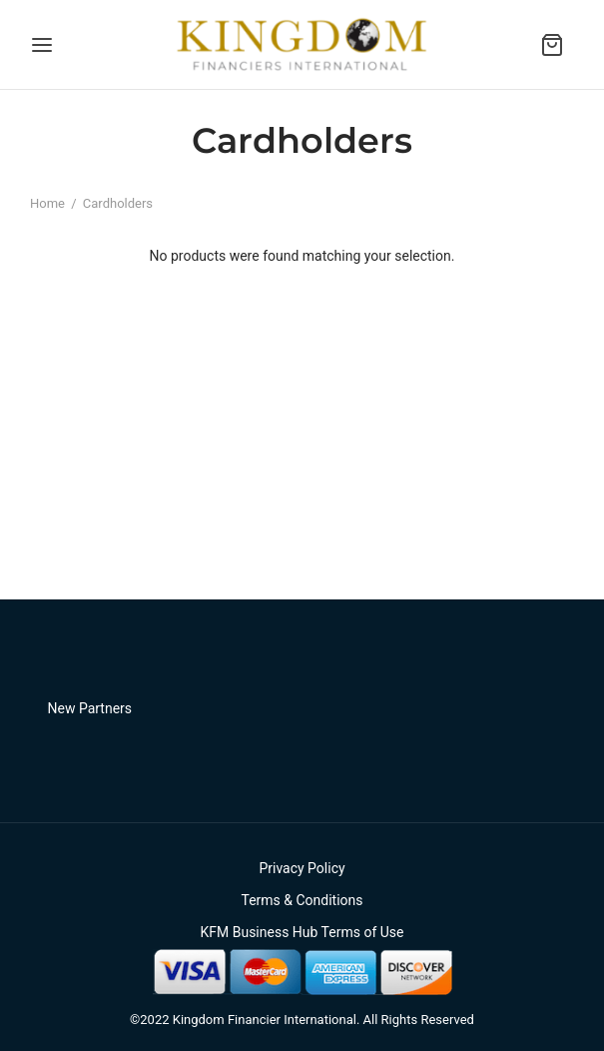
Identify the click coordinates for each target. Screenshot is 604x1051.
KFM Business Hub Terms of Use (301, 932)
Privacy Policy (301, 868)
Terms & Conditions (301, 900)
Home (47, 203)
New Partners (90, 708)
